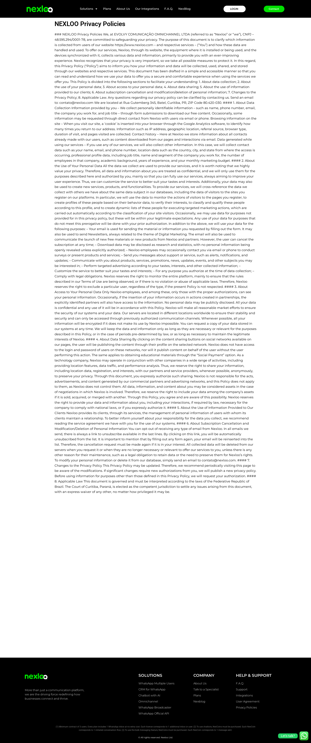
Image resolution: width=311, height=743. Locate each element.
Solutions (89, 9)
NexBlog (184, 8)
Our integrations (147, 8)
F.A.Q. (168, 8)
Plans (107, 8)
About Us (123, 8)
